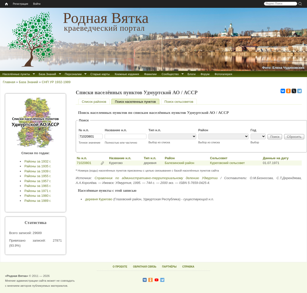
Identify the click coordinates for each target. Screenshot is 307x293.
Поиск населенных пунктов (137, 102)
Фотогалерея (223, 74)
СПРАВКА (188, 266)
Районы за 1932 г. (37, 161)
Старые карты (100, 74)
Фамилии (150, 74)
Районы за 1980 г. (37, 196)
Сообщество (170, 74)
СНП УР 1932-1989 (56, 82)
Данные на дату (276, 158)
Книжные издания (127, 74)
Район (203, 130)
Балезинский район (179, 163)
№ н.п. (84, 130)
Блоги (191, 74)
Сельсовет (218, 158)
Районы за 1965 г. (37, 186)
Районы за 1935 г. (37, 166)
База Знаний (47, 74)
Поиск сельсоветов (179, 102)
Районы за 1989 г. (37, 201)
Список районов (94, 102)
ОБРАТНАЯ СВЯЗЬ (144, 266)
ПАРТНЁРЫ (169, 266)
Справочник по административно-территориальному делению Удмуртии (156, 178)
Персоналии (73, 74)
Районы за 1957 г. (37, 181)
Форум (205, 74)
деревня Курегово (98, 199)
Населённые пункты (16, 74)
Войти (37, 4)
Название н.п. (116, 130)
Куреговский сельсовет (227, 163)
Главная (9, 82)
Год (253, 130)
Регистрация (20, 4)
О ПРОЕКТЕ (120, 266)
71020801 (84, 163)
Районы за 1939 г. (37, 171)
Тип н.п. (154, 130)
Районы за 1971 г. (37, 191)
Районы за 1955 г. (37, 176)
